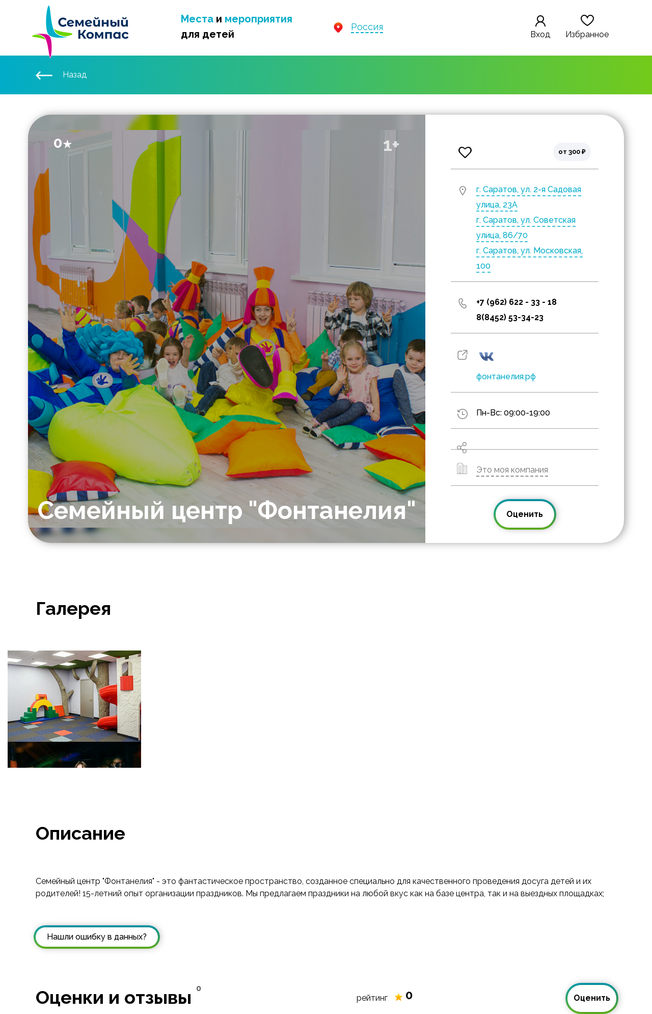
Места (197, 19)
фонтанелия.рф (506, 376)
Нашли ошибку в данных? (97, 937)
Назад (61, 75)
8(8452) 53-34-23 (510, 317)
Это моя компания (512, 470)
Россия (367, 26)
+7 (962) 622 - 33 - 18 (516, 302)
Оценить (524, 514)
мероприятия (258, 19)
